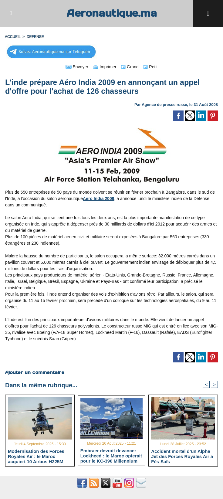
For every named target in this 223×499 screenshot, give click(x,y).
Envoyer (77, 66)
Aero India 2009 (98, 198)
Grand (130, 66)
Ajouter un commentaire (34, 372)
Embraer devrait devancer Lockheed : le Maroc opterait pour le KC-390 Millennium (111, 455)
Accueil (13, 37)
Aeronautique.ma (111, 13)
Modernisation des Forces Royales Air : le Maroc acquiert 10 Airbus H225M (36, 456)
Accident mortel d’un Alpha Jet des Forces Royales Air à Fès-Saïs (182, 456)
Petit (150, 66)
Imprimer (104, 66)
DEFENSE (35, 37)
